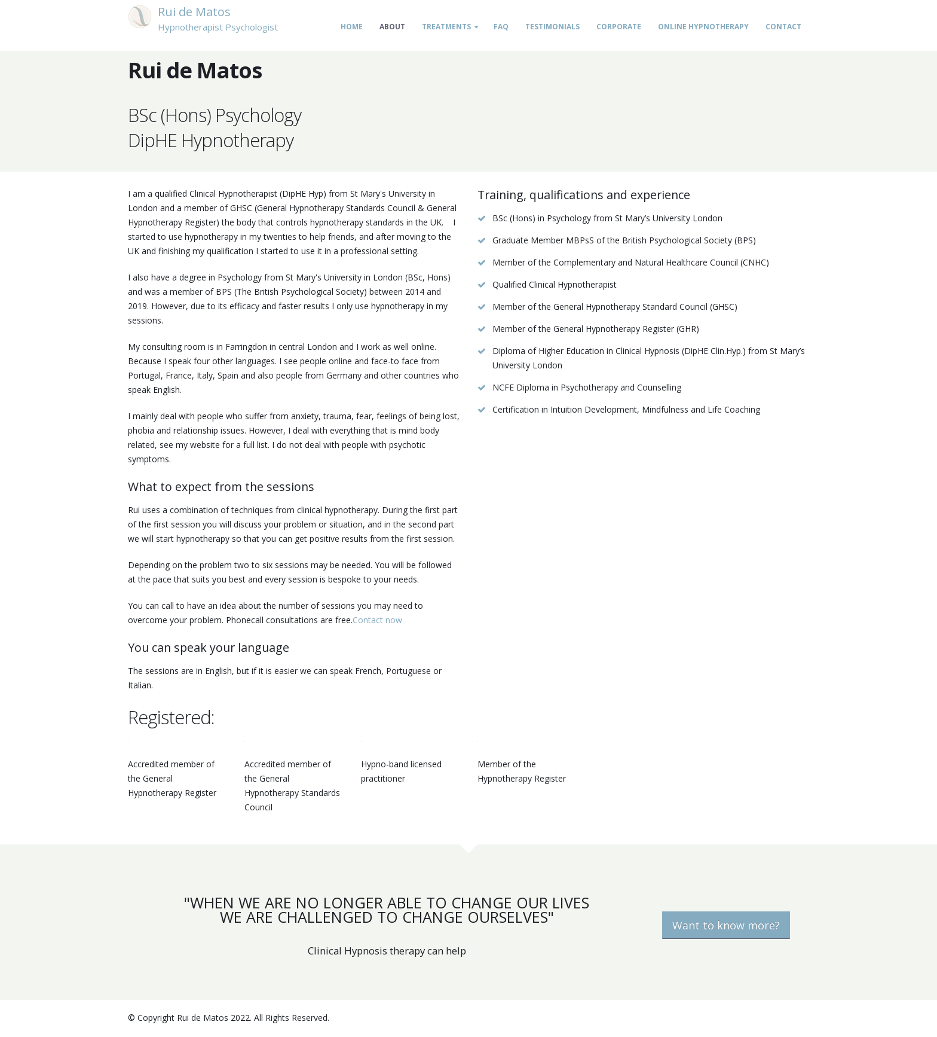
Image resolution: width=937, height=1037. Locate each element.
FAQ (501, 27)
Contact (783, 27)
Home (352, 27)
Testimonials (552, 27)
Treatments (446, 27)
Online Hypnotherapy (703, 27)
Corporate (618, 27)
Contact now (377, 620)
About (392, 27)
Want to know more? (726, 925)
